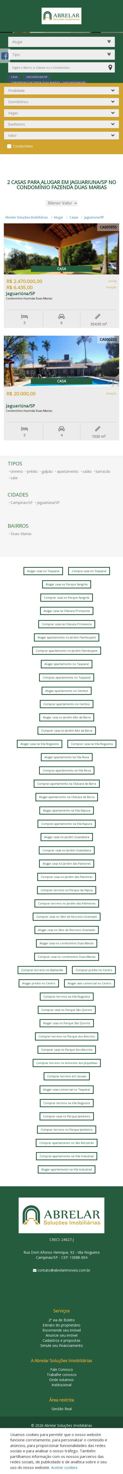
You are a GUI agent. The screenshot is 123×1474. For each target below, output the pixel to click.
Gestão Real (62, 1408)
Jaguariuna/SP (94, 217)
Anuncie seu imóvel (62, 1335)
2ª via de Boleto (61, 1320)
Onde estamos (61, 1379)
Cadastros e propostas (61, 1340)
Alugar (58, 217)
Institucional (61, 1384)
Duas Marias (21, 533)
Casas (73, 217)
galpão (47, 471)
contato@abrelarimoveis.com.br (64, 1270)
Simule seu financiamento (61, 1345)
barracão (103, 471)
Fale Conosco (61, 1369)
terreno (17, 471)
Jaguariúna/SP (48, 502)
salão (87, 471)
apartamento (68, 471)
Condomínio (23, 146)
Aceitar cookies (64, 1467)
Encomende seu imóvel (61, 1330)
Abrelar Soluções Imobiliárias (26, 217)
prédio (32, 471)
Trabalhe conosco (62, 1374)
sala (14, 477)
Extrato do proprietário (61, 1325)
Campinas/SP (22, 502)
